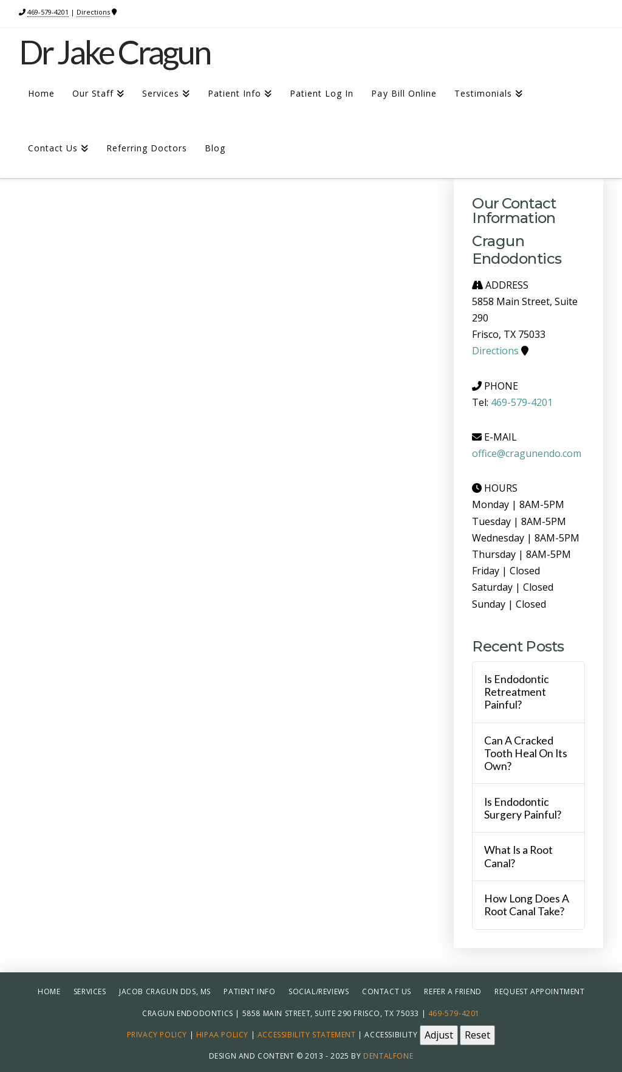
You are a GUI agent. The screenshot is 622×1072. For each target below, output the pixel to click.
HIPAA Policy (222, 1034)
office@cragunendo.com (526, 453)
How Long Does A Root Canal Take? (526, 905)
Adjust (439, 1035)
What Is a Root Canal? (518, 856)
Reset (477, 1035)
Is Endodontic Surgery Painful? (522, 808)
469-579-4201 (48, 11)
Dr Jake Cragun (115, 52)
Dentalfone (388, 1056)
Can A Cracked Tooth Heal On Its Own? (525, 753)
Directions (93, 11)
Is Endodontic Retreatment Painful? (516, 692)
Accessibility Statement (307, 1034)
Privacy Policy (157, 1034)
